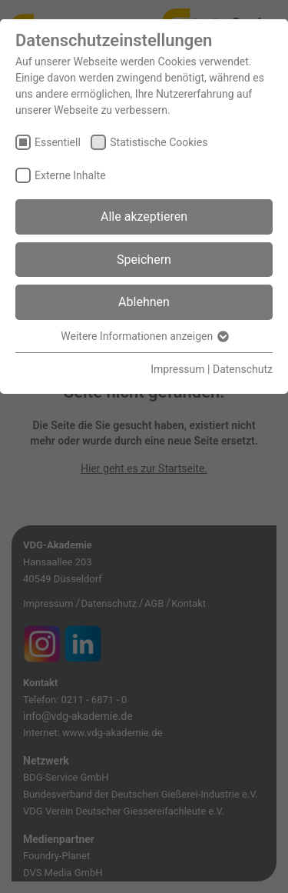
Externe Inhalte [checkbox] (70, 175)
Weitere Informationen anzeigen (144, 336)
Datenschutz (243, 369)
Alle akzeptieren (144, 216)
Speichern (144, 259)
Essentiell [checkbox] (58, 142)
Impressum (177, 369)
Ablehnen (144, 302)
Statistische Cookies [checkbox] (158, 142)
